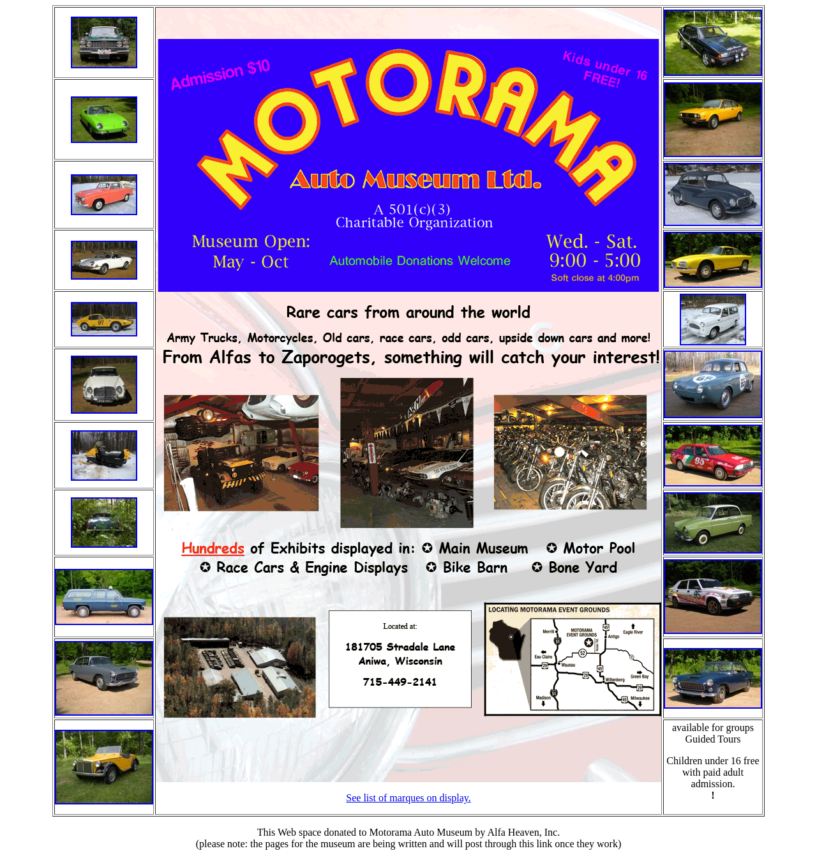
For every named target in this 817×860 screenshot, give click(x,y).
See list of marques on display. (408, 797)
